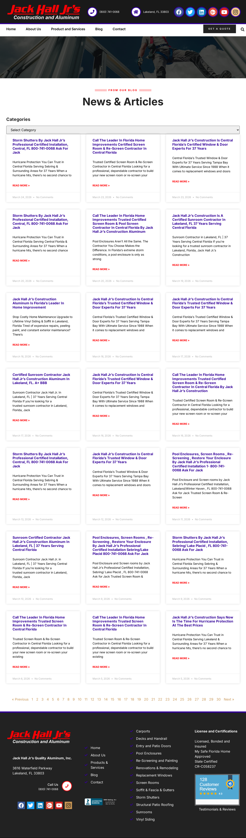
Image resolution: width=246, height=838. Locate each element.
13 (99, 699)
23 (167, 699)
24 (175, 699)
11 (86, 699)
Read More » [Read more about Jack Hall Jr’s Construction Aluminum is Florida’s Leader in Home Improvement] (21, 344)
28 (204, 699)
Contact (119, 29)
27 (197, 699)
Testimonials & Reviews (217, 809)
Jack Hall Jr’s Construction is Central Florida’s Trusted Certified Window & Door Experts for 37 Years (123, 303)
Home (11, 29)
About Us (33, 29)
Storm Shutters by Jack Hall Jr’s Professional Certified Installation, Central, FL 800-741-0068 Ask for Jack (40, 146)
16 (119, 699)
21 (153, 699)
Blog (99, 29)
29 (211, 699)
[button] (242, 29)
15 (112, 699)
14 (106, 699)
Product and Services (68, 29)
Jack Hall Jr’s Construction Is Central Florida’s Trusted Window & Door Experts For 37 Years (123, 458)
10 (79, 699)
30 (218, 699)
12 (92, 699)
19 (139, 699)
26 (189, 699)
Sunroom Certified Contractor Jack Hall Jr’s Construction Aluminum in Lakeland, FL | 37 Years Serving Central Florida (41, 543)
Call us (53, 785)
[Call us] (67, 786)
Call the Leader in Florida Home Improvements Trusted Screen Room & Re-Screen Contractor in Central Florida (120, 623)
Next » (229, 699)
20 (146, 699)
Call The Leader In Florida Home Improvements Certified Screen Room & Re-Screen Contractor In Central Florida (120, 146)
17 (126, 699)
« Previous (20, 699)
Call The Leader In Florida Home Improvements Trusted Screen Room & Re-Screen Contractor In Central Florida (40, 623)
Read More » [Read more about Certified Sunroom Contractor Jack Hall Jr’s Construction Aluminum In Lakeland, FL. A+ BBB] (21, 420)
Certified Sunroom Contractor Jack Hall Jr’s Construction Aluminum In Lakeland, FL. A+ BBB (41, 379)
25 (182, 699)
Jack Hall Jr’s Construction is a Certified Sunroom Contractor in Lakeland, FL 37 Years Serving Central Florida (198, 221)
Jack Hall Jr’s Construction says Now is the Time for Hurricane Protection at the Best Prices (202, 621)
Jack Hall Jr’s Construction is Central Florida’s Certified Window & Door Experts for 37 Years (202, 144)
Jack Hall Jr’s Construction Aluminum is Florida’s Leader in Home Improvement (38, 303)
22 (160, 699)
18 (132, 699)
